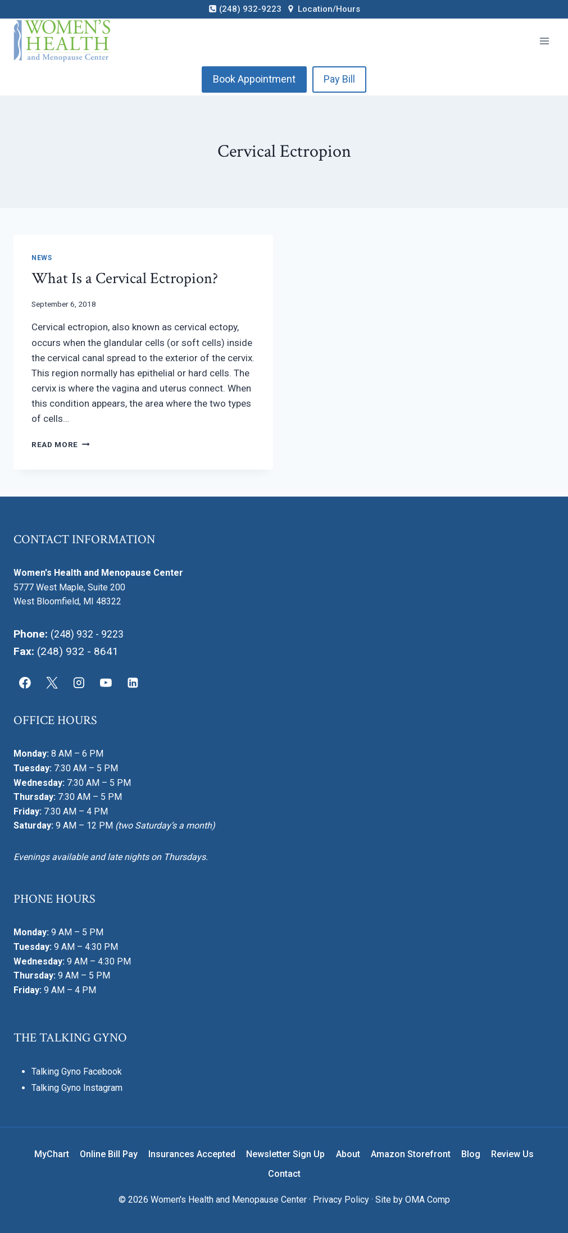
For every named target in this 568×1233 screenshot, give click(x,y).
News (41, 258)
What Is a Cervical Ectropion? (124, 278)
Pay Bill (339, 79)
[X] (52, 683)
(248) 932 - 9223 (91, 633)
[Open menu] (544, 40)
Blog (470, 1154)
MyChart (51, 1154)
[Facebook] (25, 683)
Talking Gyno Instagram (76, 1087)
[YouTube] (105, 683)
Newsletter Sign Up (285, 1154)
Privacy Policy (341, 1199)
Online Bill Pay (109, 1154)
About (348, 1154)
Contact (284, 1173)
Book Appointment (254, 79)
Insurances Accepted (191, 1154)
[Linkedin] (132, 683)
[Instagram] (79, 683)
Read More (60, 444)
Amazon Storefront (411, 1154)
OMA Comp (427, 1199)
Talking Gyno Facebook (76, 1071)
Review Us (512, 1154)
